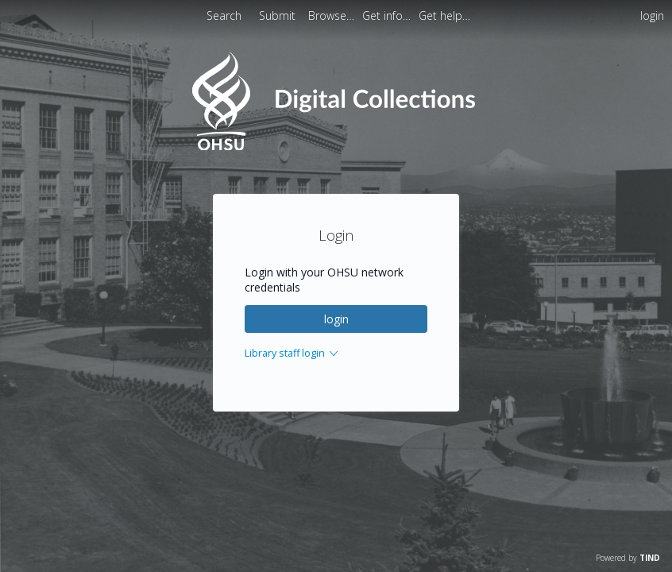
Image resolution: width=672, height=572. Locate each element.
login (336, 319)
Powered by (628, 557)
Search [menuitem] (224, 15)
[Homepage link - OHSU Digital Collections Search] (335, 146)
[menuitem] (333, 15)
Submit (279, 15)
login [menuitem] (652, 15)
